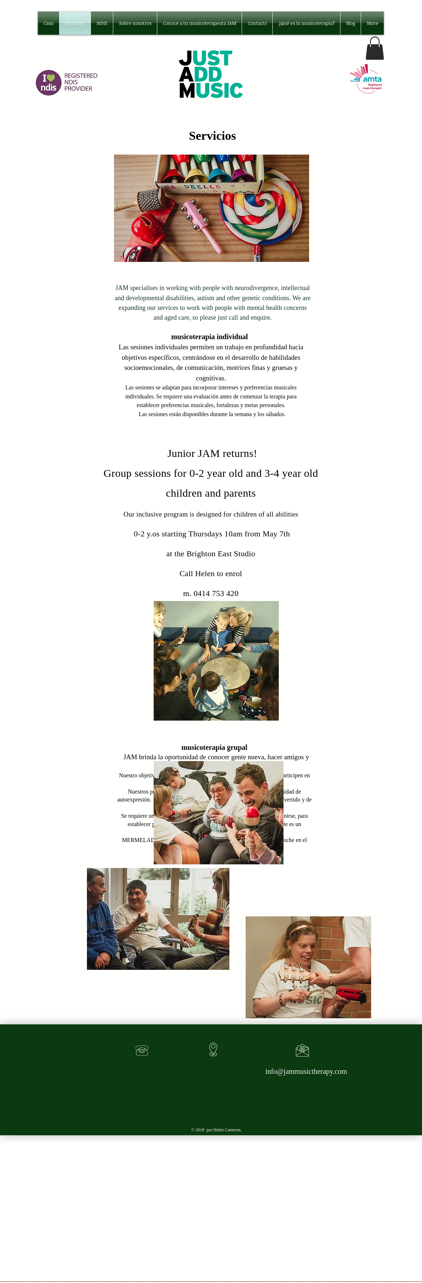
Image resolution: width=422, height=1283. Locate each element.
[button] (374, 48)
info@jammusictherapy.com (306, 1071)
